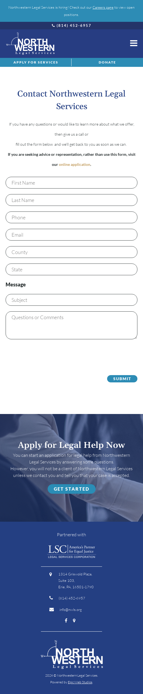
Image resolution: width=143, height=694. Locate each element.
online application (74, 164)
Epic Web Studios (80, 682)
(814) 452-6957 (71, 25)
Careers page (103, 7)
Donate (107, 62)
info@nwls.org (65, 609)
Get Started (71, 488)
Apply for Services (35, 62)
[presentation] (48, 356)
